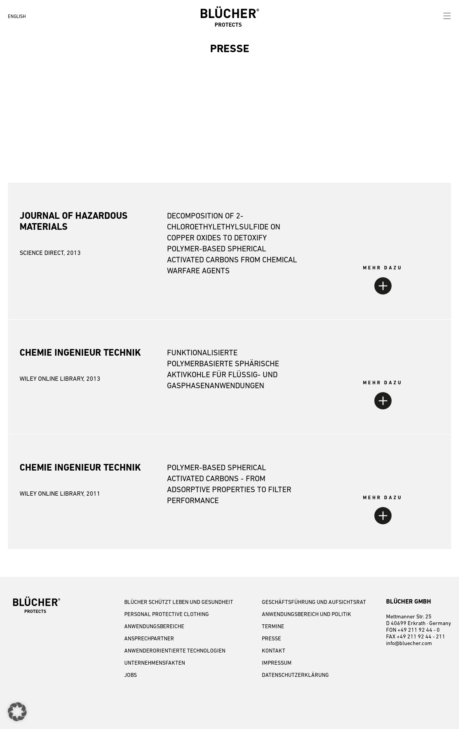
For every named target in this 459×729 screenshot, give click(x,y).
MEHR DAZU (383, 268)
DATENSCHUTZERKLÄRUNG (295, 675)
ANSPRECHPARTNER (149, 638)
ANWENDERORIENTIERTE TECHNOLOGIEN (174, 650)
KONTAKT (273, 650)
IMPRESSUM (277, 663)
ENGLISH (17, 16)
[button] (17, 711)
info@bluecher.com (409, 643)
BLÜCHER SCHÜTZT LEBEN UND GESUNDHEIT (178, 602)
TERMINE (273, 626)
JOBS (130, 675)
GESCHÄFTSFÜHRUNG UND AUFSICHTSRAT (314, 602)
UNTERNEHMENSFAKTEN (154, 663)
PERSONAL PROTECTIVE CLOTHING (166, 614)
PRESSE (271, 638)
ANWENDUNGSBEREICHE (154, 626)
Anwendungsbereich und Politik (306, 614)
